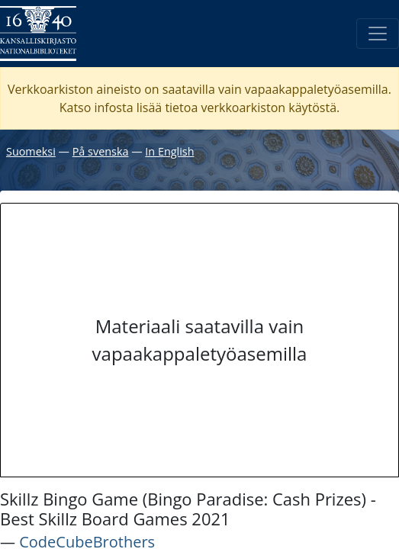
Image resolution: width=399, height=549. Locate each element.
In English (169, 151)
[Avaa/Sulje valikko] (377, 33)
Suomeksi (31, 151)
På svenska (100, 151)
